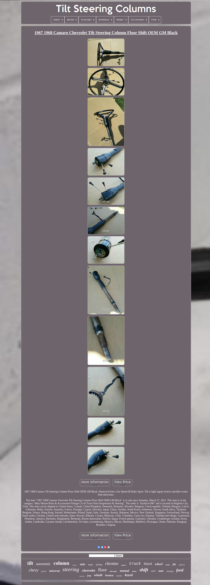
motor (134, 571)
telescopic (113, 571)
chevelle (81, 576)
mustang (169, 571)
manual (124, 570)
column (61, 563)
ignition (182, 565)
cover (90, 564)
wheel (159, 564)
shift (144, 569)
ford (179, 570)
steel (153, 571)
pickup (99, 564)
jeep (89, 575)
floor (102, 569)
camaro (74, 565)
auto (160, 570)
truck (135, 564)
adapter (123, 565)
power (43, 571)
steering (71, 569)
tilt (30, 563)
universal (54, 570)
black (148, 564)
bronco (109, 575)
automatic (43, 564)
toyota (119, 576)
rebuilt (98, 575)
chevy (33, 570)
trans (168, 565)
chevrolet (88, 570)
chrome (111, 563)
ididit (82, 564)
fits (174, 564)
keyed (129, 575)
